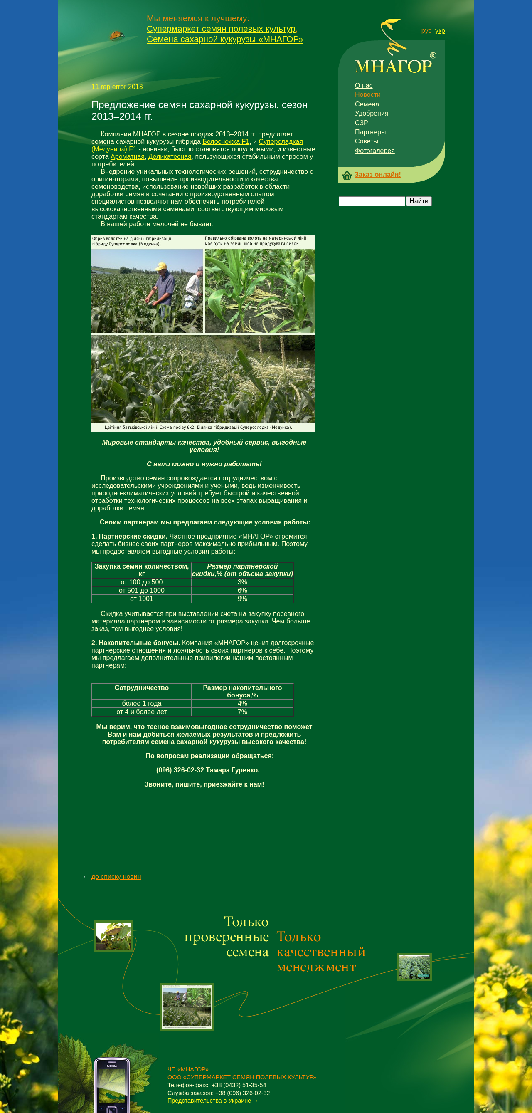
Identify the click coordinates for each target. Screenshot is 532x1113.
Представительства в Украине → (213, 1100)
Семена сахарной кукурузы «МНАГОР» (225, 39)
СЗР (361, 122)
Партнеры (370, 132)
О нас (364, 85)
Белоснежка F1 (225, 141)
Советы (366, 141)
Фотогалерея (375, 150)
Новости (368, 94)
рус (426, 30)
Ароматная (128, 156)
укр (440, 30)
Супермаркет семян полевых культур (221, 28)
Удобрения (372, 113)
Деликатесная (170, 156)
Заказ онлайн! (378, 174)
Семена (367, 104)
